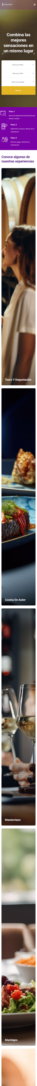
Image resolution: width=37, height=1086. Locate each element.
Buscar (19, 90)
